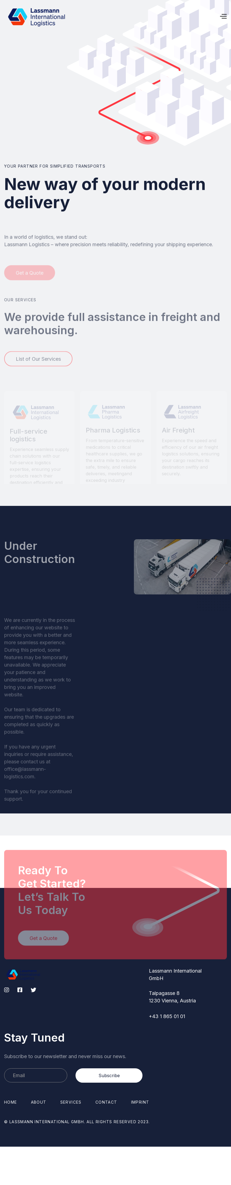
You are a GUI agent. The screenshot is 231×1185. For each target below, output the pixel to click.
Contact (106, 1102)
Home (10, 1102)
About (38, 1102)
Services (71, 1102)
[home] (36, 16)
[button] (165, 16)
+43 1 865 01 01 (167, 1016)
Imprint (140, 1102)
